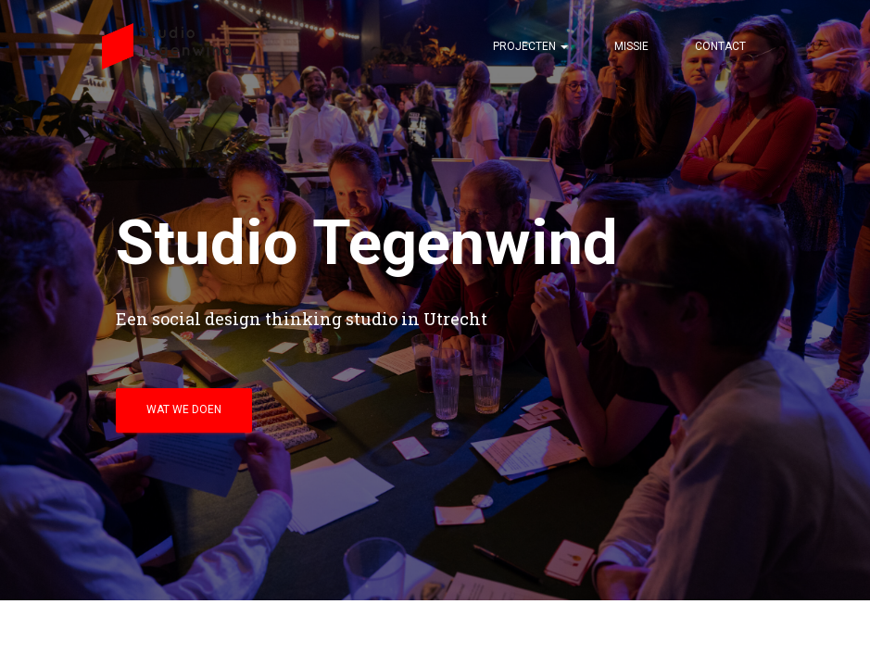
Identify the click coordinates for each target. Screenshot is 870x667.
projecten (530, 46)
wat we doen (183, 409)
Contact (720, 46)
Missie (631, 46)
